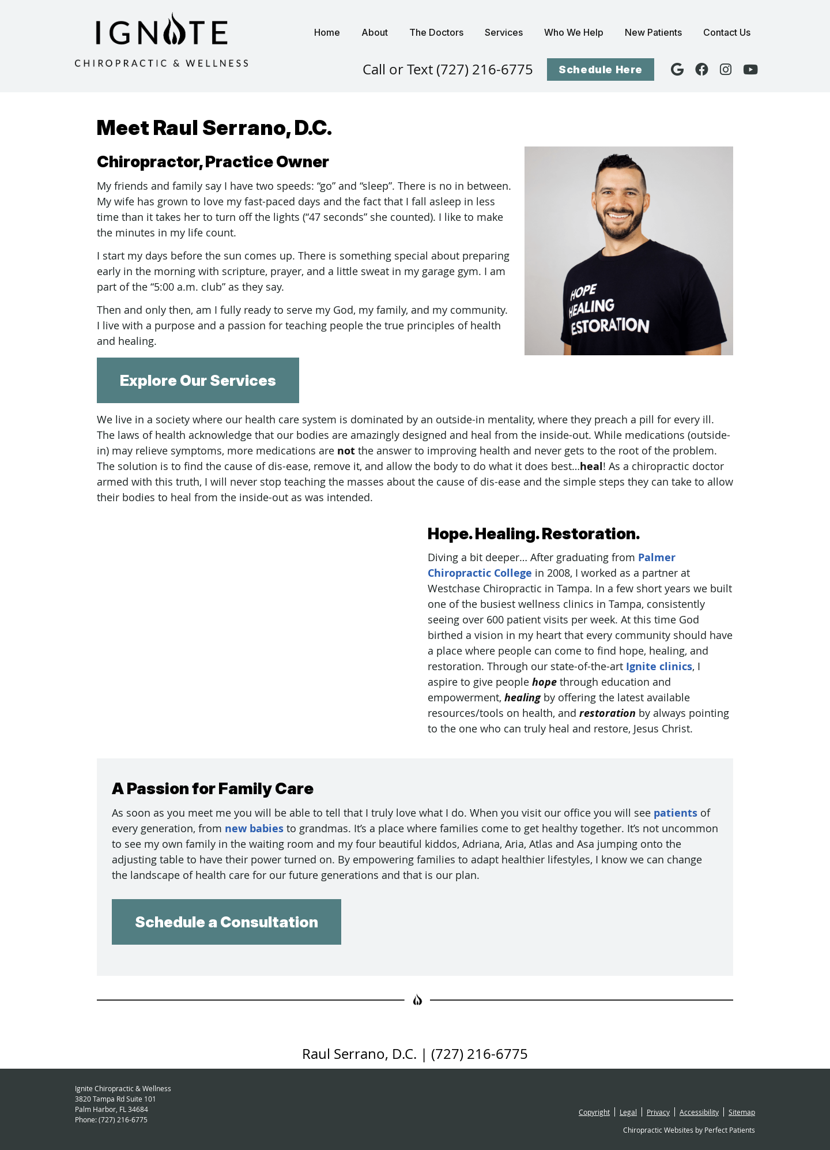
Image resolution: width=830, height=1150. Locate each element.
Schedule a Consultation (226, 922)
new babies (254, 828)
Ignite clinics (659, 666)
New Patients (653, 32)
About (374, 32)
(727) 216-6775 (123, 1119)
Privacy (658, 1112)
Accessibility (699, 1112)
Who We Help (573, 32)
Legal (628, 1112)
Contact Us (726, 32)
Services (504, 32)
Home (327, 32)
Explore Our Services (198, 380)
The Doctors (436, 32)
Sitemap (742, 1112)
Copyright (594, 1112)
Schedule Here (601, 69)
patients (675, 813)
